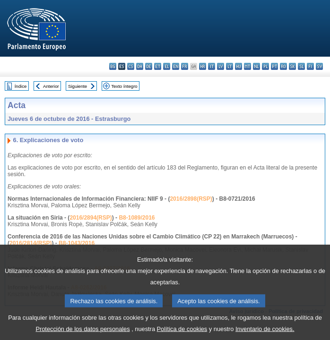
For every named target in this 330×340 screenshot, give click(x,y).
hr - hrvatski (202, 66)
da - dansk (139, 66)
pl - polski (265, 66)
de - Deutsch (148, 66)
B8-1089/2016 (137, 217)
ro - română (283, 66)
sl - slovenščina (301, 66)
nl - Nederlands (256, 66)
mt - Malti (247, 66)
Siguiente (77, 86)
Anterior (51, 86)
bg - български (112, 66)
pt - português (274, 66)
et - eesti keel (157, 66)
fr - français (184, 66)
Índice (21, 86)
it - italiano (211, 66)
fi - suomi (310, 66)
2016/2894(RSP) (90, 217)
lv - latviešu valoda (220, 66)
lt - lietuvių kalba (229, 66)
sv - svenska (319, 66)
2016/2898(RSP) (191, 199)
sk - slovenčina (292, 66)
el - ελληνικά (166, 66)
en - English (175, 66)
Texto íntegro (124, 86)
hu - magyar (238, 66)
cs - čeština (130, 66)
